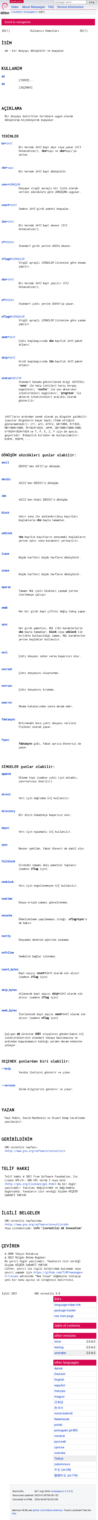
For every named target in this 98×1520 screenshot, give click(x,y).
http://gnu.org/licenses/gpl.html (30, 1183)
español (59, 1385)
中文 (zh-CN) (62, 1469)
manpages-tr (30, 12)
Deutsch (59, 1374)
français (59, 1391)
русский (60, 1441)
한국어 (58, 1408)
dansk (58, 1368)
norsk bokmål (63, 1413)
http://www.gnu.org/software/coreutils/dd (36, 1224)
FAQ (51, 7)
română (59, 1436)
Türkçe (58, 1458)
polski (58, 1425)
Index (15, 7)
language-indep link (67, 1305)
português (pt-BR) (66, 1430)
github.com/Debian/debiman (48, 1510)
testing (58, 1347)
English (59, 1379)
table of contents (67, 1325)
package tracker (65, 1310)
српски (59, 1447)
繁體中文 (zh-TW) (66, 1475)
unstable (17, 12)
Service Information (70, 7)
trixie (57, 1341)
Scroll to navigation (17, 22)
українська (62, 1464)
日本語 (58, 1402)
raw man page (64, 1316)
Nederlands (62, 1419)
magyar (59, 1396)
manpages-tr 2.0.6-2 (61, 1491)
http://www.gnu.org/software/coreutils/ (35, 1150)
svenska (59, 1453)
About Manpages (33, 7)
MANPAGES (17, 1)
